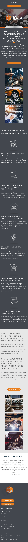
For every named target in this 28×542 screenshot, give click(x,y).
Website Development (18, 535)
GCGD (10, 535)
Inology (2, 537)
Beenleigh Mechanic (5, 516)
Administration (4, 533)
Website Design (4, 535)
